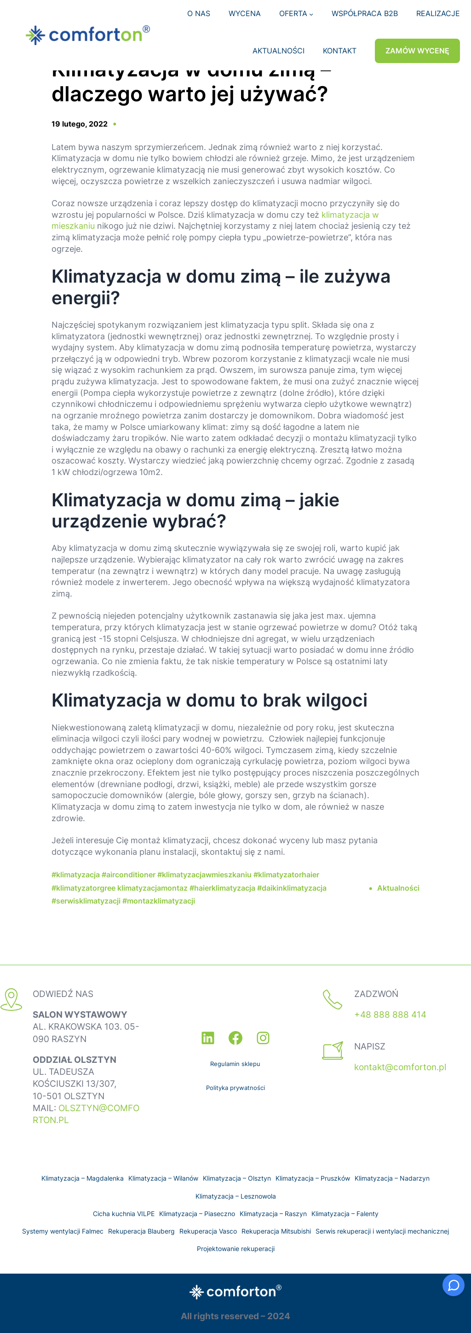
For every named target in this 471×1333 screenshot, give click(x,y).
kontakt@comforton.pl (400, 1067)
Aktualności (398, 888)
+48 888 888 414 (390, 1014)
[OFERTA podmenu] (311, 14)
